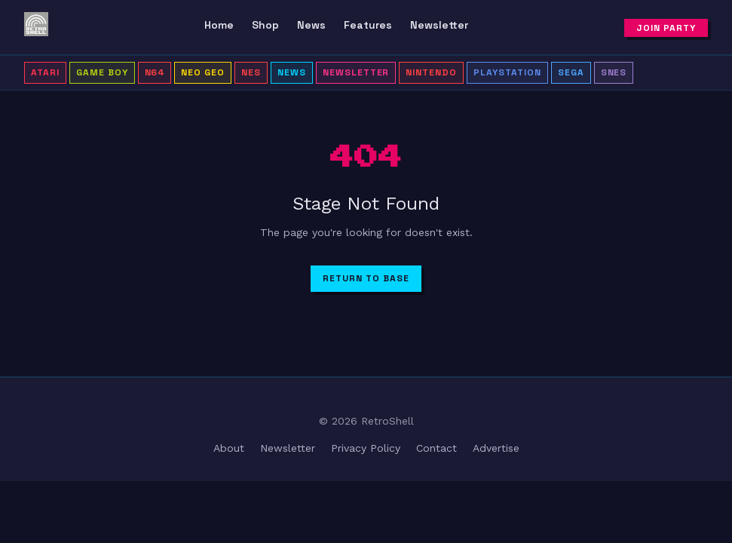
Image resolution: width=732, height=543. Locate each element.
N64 (155, 72)
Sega (571, 72)
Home (219, 25)
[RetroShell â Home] (36, 27)
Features (368, 25)
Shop (265, 25)
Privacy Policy (365, 448)
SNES (614, 72)
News (311, 25)
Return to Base (366, 278)
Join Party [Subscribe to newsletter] (666, 28)
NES (251, 72)
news (291, 72)
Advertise (496, 448)
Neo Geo (203, 72)
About (228, 448)
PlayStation (507, 72)
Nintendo (431, 72)
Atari (45, 72)
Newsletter (439, 25)
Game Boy (102, 72)
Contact (436, 448)
